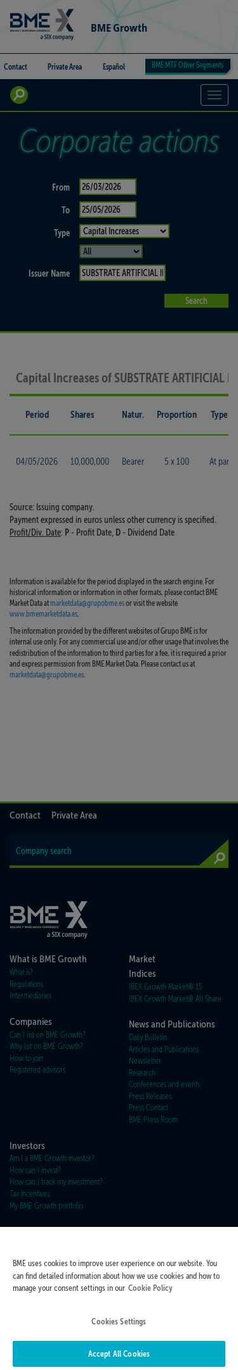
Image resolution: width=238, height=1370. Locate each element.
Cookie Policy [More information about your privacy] (150, 1299)
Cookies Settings (118, 1331)
